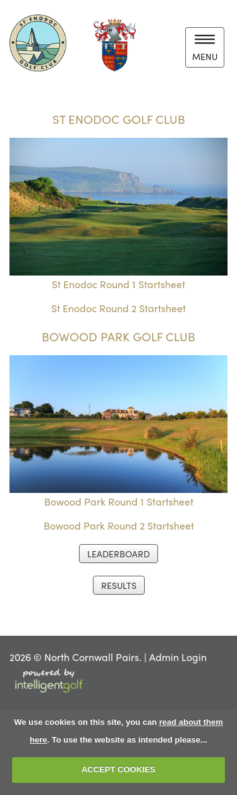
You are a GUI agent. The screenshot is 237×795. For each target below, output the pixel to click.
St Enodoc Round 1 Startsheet (118, 284)
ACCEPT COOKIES (118, 769)
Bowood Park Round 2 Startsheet (119, 525)
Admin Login (178, 657)
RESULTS (119, 585)
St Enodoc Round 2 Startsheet (118, 308)
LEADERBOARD (118, 553)
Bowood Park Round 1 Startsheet (118, 501)
